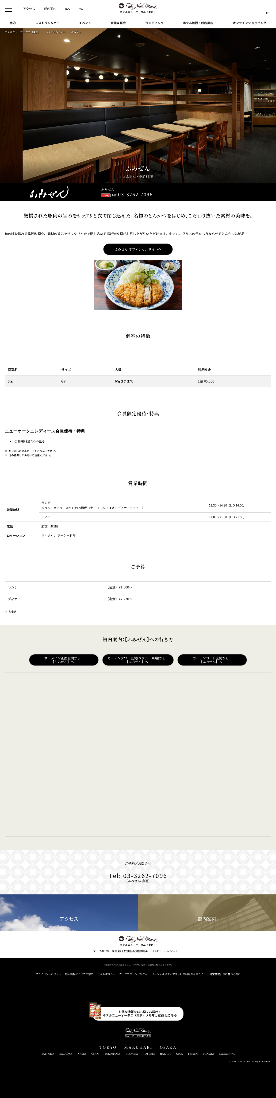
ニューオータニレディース (30, 431)
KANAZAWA (227, 1053)
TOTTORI (149, 1053)
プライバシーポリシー (48, 974)
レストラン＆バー (56, 32)
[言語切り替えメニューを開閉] (267, 8)
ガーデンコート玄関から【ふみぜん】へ (211, 660)
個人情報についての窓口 (79, 974)
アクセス (69, 913)
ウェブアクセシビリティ (133, 974)
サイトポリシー (106, 974)
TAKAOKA (131, 1053)
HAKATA (165, 1053)
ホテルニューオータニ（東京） (23, 32)
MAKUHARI (138, 1047)
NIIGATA (208, 1053)
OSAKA (168, 1047)
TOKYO (108, 1047)
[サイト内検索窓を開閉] (258, 9)
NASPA (81, 1053)
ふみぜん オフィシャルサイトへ (138, 249)
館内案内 (207, 913)
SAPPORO (48, 1053)
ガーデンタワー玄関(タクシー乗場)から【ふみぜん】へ (136, 660)
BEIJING (193, 1053)
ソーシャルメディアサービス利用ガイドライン (179, 974)
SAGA (179, 1053)
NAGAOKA (65, 1053)
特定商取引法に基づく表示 (225, 974)
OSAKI (95, 1053)
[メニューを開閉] (8, 8)
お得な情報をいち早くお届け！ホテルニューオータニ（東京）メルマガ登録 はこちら (140, 1013)
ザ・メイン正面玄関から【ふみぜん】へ (62, 660)
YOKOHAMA (112, 1053)
